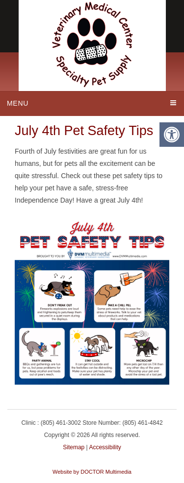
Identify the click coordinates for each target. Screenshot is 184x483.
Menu (17, 103)
